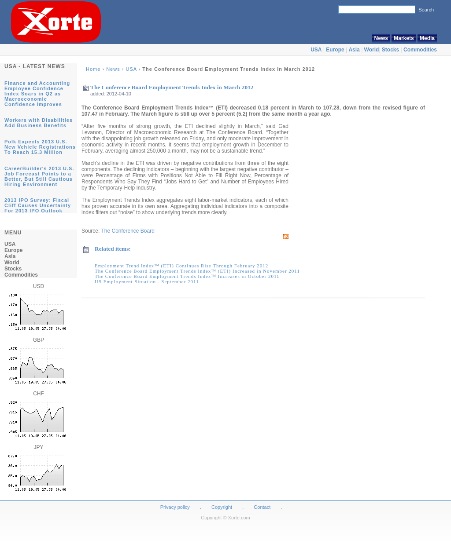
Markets (404, 38)
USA (316, 50)
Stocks (390, 50)
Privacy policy (175, 507)
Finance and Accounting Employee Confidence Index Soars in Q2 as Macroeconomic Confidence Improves (37, 93)
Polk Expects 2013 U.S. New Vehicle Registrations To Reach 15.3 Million (40, 147)
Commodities (420, 50)
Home (93, 69)
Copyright (221, 507)
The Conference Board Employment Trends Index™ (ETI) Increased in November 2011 (197, 271)
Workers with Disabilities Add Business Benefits (38, 122)
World (371, 50)
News (381, 38)
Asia (353, 50)
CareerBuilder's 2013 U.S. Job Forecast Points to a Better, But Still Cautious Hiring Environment (39, 176)
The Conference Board (127, 231)
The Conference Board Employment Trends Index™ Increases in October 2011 (187, 276)
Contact (262, 507)
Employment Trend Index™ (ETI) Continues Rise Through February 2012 (181, 265)
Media (427, 38)
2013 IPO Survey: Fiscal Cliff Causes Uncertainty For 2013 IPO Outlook (37, 205)
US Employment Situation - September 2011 (147, 281)
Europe (335, 50)
